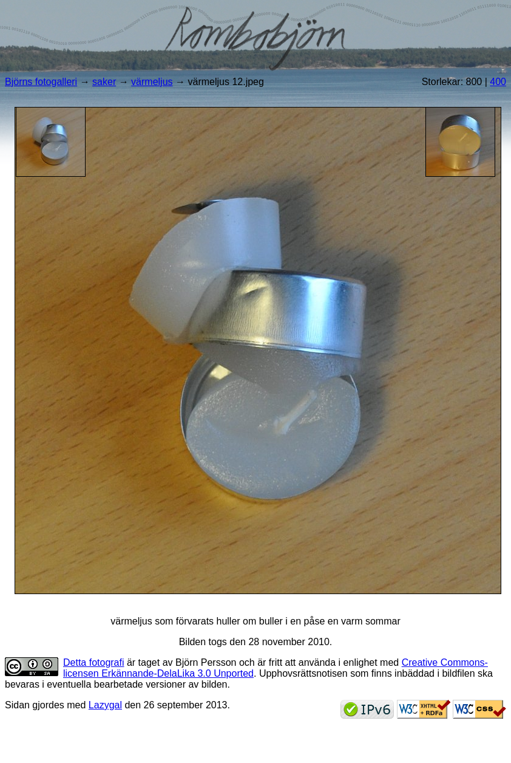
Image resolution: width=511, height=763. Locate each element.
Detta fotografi (93, 662)
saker (104, 82)
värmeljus (151, 82)
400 (498, 82)
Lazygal (105, 705)
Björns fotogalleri (41, 82)
